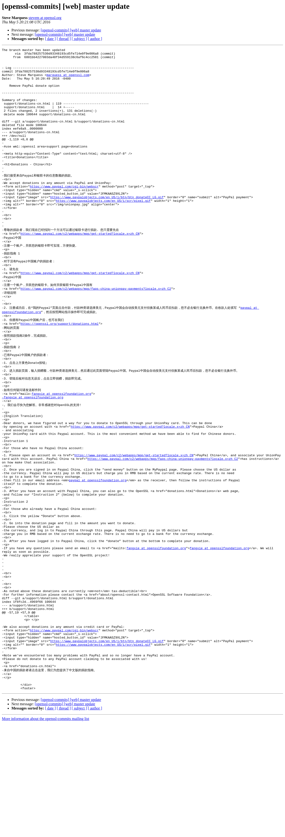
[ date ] (50, 39)
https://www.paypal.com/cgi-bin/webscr (64, 214)
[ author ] (95, 39)
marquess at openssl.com (67, 80)
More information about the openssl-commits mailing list (45, 833)
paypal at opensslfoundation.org (98, 553)
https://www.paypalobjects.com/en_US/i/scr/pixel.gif (103, 231)
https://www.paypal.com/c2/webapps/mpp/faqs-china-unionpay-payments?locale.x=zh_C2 (95, 331)
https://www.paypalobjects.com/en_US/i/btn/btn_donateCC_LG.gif (107, 226)
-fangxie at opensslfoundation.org (32, 454)
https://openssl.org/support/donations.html (59, 371)
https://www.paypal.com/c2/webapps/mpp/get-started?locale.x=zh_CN (79, 270)
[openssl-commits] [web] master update (71, 30)
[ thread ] (64, 39)
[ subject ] (79, 39)
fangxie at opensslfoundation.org (61, 450)
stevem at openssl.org (45, 18)
